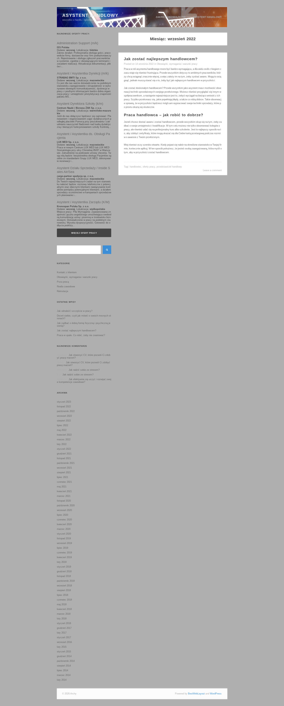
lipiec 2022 (62, 425)
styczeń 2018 (64, 623)
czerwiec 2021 (64, 482)
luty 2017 (61, 632)
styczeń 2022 (64, 449)
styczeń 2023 (64, 401)
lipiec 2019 (62, 547)
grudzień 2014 (64, 656)
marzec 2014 (63, 675)
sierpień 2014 (64, 665)
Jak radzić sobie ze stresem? (84, 369)
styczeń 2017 (64, 637)
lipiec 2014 (62, 670)
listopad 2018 (64, 576)
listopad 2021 (64, 458)
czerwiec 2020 (64, 519)
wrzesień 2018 (64, 585)
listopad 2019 (64, 538)
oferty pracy (149, 166)
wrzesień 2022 (64, 416)
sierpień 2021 (64, 472)
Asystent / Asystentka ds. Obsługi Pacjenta (83, 136)
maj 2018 (61, 604)
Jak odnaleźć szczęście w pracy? (74, 311)
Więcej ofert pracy (84, 233)
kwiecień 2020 (64, 524)
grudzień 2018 (64, 571)
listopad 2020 (64, 500)
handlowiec (135, 166)
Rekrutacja (62, 291)
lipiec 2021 (62, 477)
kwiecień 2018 (64, 609)
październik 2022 (66, 411)
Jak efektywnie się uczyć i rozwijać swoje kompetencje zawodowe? (84, 380)
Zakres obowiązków (170, 17)
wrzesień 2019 (64, 543)
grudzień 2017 (64, 628)
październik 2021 (66, 463)
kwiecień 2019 (64, 557)
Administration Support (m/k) (77, 43)
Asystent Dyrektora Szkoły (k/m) (80, 103)
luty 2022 (61, 444)
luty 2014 (61, 679)
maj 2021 (61, 486)
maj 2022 (61, 430)
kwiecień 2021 (64, 491)
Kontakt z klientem (67, 272)
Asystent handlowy (207, 17)
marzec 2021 (63, 496)
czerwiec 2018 (64, 599)
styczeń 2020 (64, 533)
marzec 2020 (63, 529)
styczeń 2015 (64, 651)
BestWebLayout (196, 693)
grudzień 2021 (64, 453)
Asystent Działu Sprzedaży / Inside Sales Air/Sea (83, 170)
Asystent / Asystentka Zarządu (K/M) (83, 202)
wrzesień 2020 (64, 510)
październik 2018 (66, 580)
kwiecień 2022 (64, 434)
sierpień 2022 (64, 420)
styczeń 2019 (64, 566)
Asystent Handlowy (90, 15)
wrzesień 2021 (64, 467)
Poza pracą (63, 281)
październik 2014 (66, 661)
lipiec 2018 (62, 595)
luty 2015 (61, 646)
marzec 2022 (63, 439)
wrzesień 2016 (64, 642)
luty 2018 (61, 618)
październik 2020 (66, 505)
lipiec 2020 (62, 515)
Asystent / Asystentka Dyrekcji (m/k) (83, 73)
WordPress (216, 693)
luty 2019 (61, 562)
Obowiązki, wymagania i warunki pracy (77, 277)
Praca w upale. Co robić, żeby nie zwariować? (81, 335)
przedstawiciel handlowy (169, 166)
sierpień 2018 (64, 590)
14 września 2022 (144, 64)
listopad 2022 (64, 406)
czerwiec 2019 (64, 552)
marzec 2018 (63, 613)
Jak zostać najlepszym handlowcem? (76, 330)
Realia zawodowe (66, 286)
